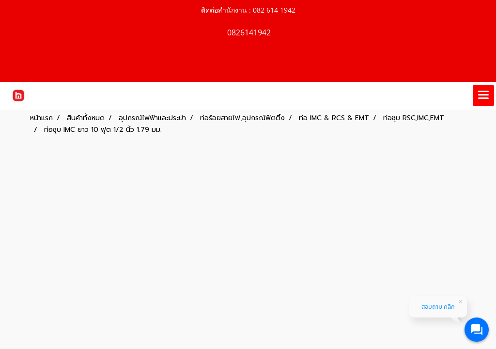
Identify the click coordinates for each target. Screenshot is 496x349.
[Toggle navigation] (483, 95)
